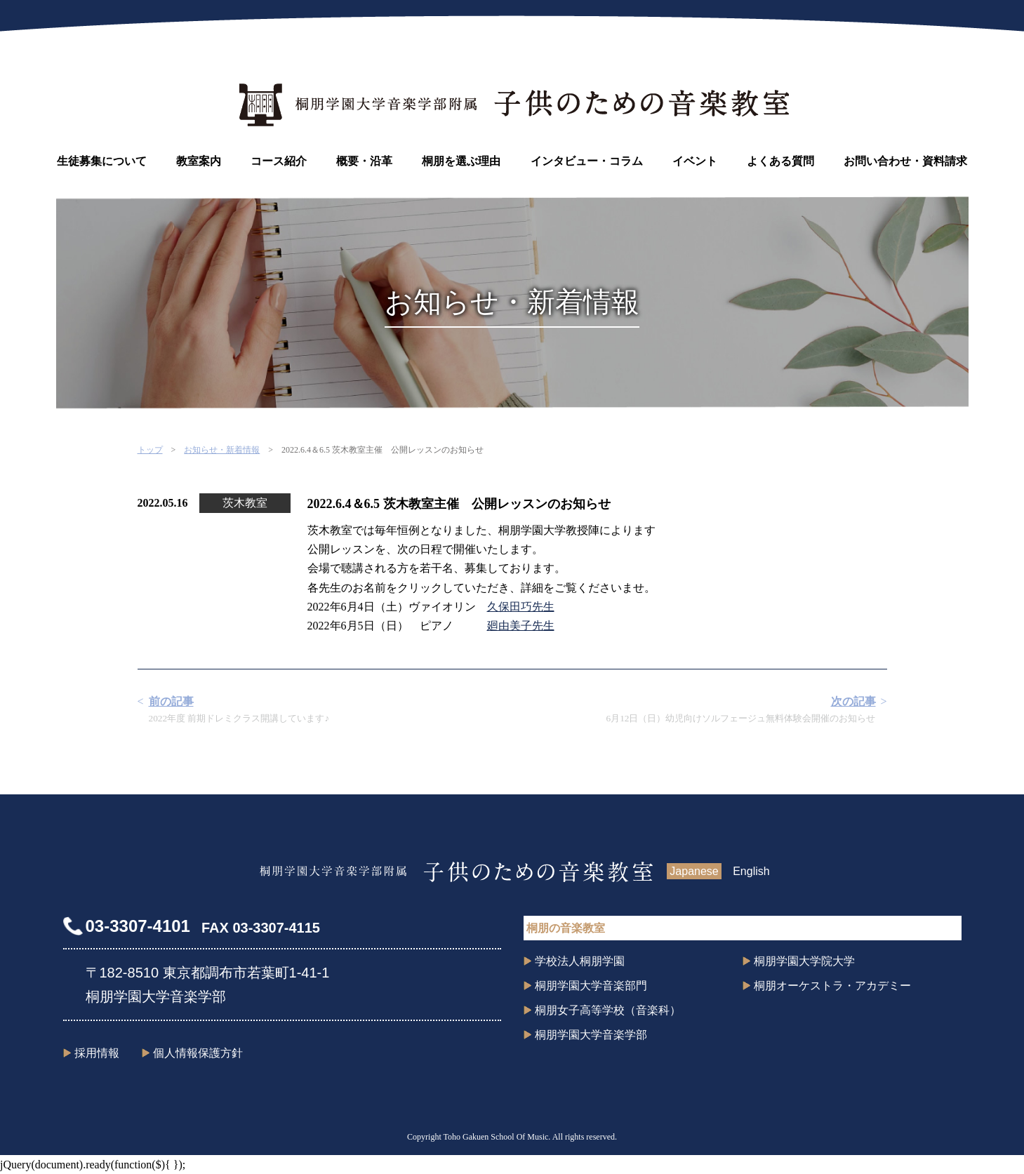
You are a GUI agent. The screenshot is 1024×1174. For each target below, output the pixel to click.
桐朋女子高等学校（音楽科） (608, 1010)
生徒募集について (102, 161)
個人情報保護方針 (198, 1053)
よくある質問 (780, 161)
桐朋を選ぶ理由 (461, 161)
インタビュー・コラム (587, 161)
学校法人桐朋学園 (580, 961)
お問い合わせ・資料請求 (905, 161)
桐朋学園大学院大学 (804, 961)
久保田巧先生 (520, 607)
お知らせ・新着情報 (222, 450)
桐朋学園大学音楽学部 (591, 1035)
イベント (694, 161)
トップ (150, 450)
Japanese (694, 871)
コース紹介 (279, 161)
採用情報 (96, 1053)
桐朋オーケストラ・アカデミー (832, 986)
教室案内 (198, 161)
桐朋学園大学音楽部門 (591, 986)
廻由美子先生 (520, 626)
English (751, 871)
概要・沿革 (364, 161)
